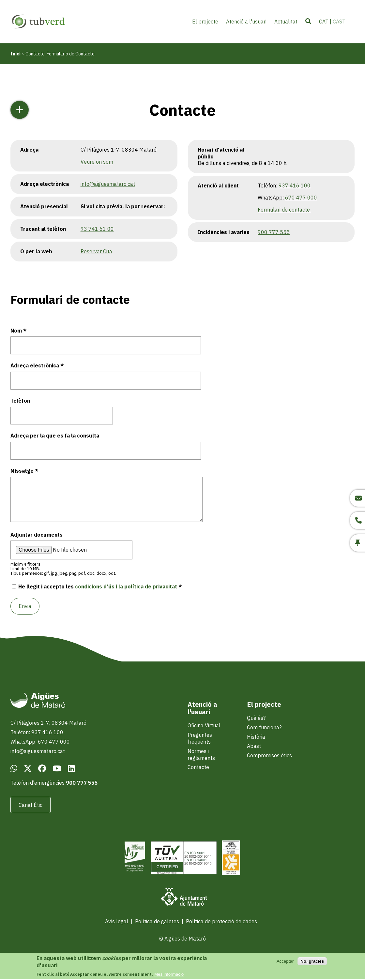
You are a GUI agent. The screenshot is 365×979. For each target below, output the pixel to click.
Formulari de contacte (284, 209)
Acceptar (285, 961)
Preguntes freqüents (200, 738)
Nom (16, 330)
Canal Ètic (30, 805)
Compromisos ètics (269, 755)
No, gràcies (312, 961)
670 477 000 (301, 197)
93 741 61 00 (97, 229)
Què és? (256, 718)
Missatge (22, 470)
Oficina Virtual (204, 725)
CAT (323, 21)
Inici (15, 54)
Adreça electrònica (34, 365)
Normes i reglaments (201, 754)
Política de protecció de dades (221, 921)
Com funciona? (264, 727)
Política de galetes (157, 921)
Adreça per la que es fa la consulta (54, 435)
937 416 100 (295, 185)
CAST (339, 21)
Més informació (169, 974)
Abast (254, 746)
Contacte (198, 767)
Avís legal (116, 921)
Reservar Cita (96, 251)
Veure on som (97, 161)
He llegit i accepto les (97, 586)
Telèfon (20, 400)
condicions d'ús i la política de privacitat (126, 586)
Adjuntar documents (36, 534)
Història (256, 737)
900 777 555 (274, 232)
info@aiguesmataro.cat (108, 184)
